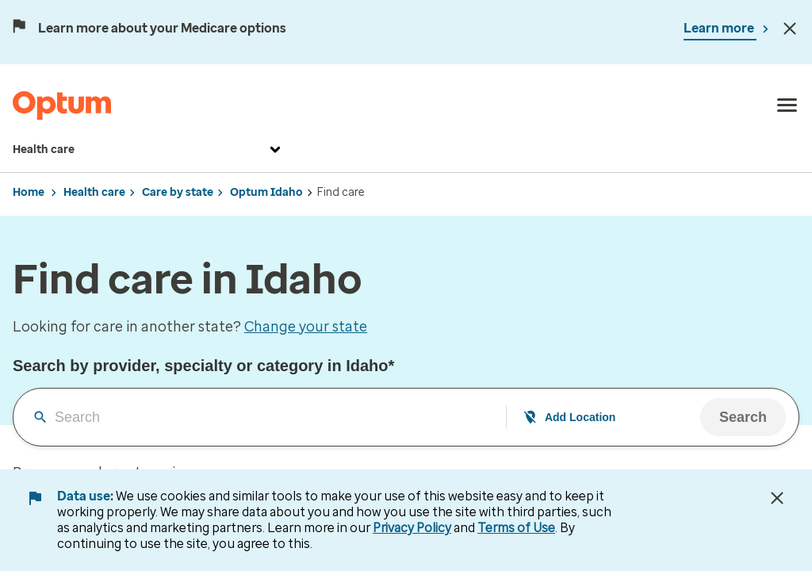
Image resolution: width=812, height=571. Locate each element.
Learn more (720, 28)
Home (28, 192)
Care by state (177, 192)
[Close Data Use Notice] (777, 498)
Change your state (305, 326)
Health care (149, 149)
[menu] (787, 105)
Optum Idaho (266, 192)
